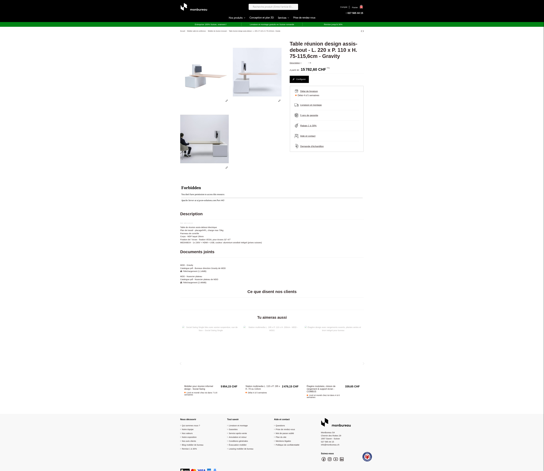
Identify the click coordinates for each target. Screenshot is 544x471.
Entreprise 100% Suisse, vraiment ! (211, 24)
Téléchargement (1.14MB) (193, 271)
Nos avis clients (189, 435)
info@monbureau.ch (330, 438)
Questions (280, 419)
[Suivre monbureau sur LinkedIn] (341, 454)
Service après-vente (238, 427)
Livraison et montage (238, 419)
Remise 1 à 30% (189, 442)
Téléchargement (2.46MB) (193, 282)
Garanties (233, 423)
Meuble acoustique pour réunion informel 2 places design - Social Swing (322, 382)
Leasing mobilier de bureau (241, 442)
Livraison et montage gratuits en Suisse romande (272, 24)
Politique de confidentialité (287, 439)
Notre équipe (188, 423)
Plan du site (281, 431)
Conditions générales (238, 435)
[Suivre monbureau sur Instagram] (330, 454)
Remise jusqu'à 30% (333, 24)
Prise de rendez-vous (285, 423)
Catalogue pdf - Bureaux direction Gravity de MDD (203, 268)
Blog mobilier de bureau (192, 439)
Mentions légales (283, 435)
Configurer (299, 79)
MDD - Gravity (186, 265)
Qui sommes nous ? (191, 419)
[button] (237, 18)
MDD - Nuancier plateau (191, 276)
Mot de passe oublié (285, 427)
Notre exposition (189, 431)
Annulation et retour (238, 431)
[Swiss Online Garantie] (367, 451)
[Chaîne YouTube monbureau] (336, 454)
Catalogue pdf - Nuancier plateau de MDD (199, 279)
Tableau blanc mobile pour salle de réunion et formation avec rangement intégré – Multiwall (201, 382)
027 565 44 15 (354, 13)
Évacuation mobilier (238, 439)
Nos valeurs (187, 427)
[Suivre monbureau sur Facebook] (324, 454)
